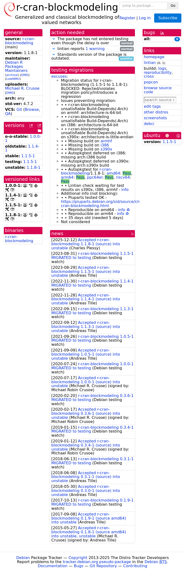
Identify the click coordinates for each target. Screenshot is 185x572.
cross (149, 76)
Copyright (77, 557)
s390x (106, 149)
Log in (145, 17)
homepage (154, 57)
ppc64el (94, 177)
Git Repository (103, 566)
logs (162, 68)
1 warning (95, 48)
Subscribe (167, 18)
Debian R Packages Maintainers (16, 66)
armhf (106, 141)
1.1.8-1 (33, 167)
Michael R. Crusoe (22, 88)
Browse (32, 109)
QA (8, 113)
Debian (23, 557)
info (125, 189)
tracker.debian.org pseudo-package (97, 561)
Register (127, 17)
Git (19, 109)
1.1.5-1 (28, 156)
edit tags (152, 106)
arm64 (67, 177)
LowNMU (13, 79)
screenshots (155, 118)
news (57, 233)
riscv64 (123, 177)
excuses (59, 76)
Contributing (135, 566)
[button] (54, 39)
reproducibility (158, 72)
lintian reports (92, 49)
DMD (24, 75)
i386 (104, 145)
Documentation (52, 566)
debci (149, 123)
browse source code (158, 90)
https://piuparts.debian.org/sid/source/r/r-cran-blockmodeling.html (100, 203)
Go (173, 5)
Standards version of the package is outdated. (92, 57)
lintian (150, 62)
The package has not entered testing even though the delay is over (92, 41)
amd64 (113, 173)
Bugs (78, 566)
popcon (151, 82)
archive (12, 75)
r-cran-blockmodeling (20, 41)
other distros (156, 112)
